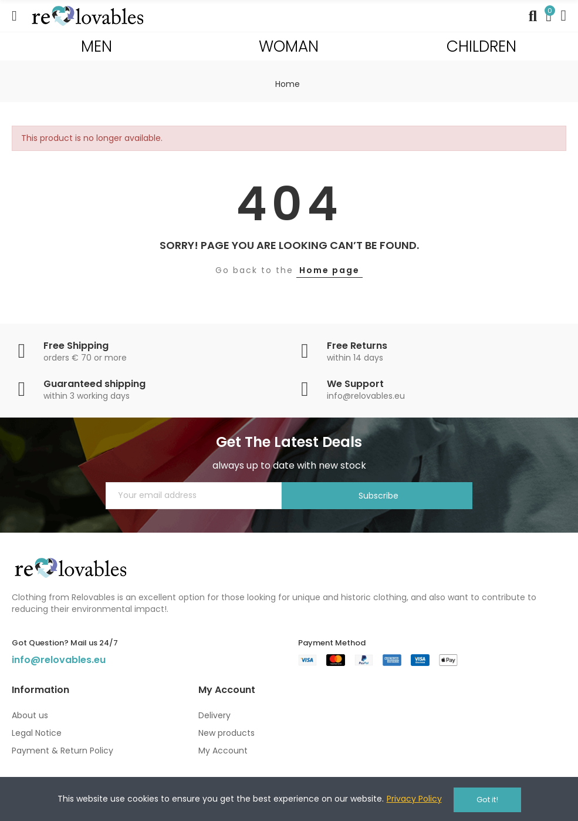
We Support (355, 384)
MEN (96, 46)
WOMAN (288, 46)
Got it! (487, 799)
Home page (329, 270)
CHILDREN (481, 46)
